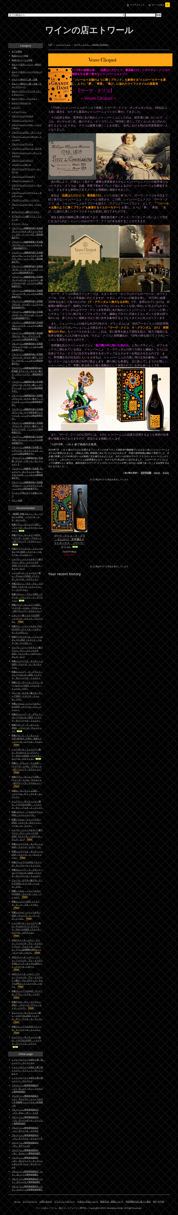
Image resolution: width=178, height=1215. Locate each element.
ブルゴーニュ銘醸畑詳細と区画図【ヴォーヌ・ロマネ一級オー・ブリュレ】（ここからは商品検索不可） (27, 400)
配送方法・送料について (111, 1201)
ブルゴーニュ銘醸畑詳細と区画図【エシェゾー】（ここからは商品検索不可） (27, 325)
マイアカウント (137, 4)
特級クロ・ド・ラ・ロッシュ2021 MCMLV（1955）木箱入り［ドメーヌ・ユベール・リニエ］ (27, 740)
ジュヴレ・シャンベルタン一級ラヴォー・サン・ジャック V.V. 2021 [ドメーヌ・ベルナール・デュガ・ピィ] (27, 652)
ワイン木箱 (17, 500)
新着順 (166, 472)
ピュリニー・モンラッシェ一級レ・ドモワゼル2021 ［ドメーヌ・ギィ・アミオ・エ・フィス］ (27, 804)
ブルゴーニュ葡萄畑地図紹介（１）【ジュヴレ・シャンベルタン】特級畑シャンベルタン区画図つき (27, 1100)
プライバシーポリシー (64, 1201)
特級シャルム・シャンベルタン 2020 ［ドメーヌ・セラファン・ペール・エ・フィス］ (27, 822)
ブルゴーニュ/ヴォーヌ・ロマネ (27, 148)
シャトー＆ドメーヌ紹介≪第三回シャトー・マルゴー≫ (27, 1079)
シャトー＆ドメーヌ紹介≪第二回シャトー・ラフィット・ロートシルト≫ (27, 1070)
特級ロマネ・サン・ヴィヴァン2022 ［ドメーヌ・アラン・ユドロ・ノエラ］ (27, 1005)
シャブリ (16, 107)
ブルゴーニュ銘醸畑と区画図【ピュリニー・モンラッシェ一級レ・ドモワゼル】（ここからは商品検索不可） (27, 473)
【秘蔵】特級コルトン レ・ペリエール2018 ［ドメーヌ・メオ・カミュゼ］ (27, 516)
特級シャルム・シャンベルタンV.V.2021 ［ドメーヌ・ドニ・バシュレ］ (26, 706)
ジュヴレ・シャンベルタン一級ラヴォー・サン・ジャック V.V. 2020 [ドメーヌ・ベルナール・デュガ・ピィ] (27, 564)
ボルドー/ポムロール (21, 103)
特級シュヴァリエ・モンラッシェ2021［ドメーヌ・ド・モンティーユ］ (27, 854)
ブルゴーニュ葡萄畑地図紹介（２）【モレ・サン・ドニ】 (25, 1111)
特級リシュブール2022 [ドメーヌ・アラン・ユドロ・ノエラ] (27, 994)
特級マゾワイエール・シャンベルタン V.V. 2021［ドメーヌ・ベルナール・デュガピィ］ (27, 639)
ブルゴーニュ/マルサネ (22, 116)
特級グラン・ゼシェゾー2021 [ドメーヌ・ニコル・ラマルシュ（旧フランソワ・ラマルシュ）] (27, 781)
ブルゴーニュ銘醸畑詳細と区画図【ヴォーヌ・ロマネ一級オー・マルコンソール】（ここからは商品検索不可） (27, 427)
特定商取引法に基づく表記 (138, 1201)
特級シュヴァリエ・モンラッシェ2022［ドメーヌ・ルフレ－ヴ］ (27, 845)
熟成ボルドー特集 (20, 55)
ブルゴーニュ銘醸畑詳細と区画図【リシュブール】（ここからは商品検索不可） (27, 346)
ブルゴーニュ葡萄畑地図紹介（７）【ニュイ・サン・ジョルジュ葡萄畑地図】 (27, 1088)
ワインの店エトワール (89, 30)
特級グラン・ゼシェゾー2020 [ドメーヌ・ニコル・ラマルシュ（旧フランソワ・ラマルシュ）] (27, 607)
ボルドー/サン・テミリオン (24, 98)
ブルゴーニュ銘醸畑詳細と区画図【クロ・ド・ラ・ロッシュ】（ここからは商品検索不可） (27, 269)
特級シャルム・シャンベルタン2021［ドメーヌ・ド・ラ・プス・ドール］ (26, 915)
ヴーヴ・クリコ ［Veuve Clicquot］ (91, 44)
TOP (50, 44)
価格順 (157, 472)
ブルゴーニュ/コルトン (22, 160)
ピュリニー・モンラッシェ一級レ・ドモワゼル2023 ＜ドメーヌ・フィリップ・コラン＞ (27, 1042)
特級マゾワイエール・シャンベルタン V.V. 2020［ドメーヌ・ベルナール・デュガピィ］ (27, 551)
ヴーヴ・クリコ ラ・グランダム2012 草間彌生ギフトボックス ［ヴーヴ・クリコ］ (69, 541)
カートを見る (161, 4)
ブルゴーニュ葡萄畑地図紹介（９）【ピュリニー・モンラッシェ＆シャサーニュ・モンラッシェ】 (27, 1162)
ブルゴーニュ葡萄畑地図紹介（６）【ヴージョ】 (25, 1144)
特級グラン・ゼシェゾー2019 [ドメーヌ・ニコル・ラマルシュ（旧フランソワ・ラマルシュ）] (27, 539)
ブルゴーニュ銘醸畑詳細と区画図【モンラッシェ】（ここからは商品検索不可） (27, 439)
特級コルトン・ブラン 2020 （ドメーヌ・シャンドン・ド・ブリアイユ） (27, 597)
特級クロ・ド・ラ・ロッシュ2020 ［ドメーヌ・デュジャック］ (27, 727)
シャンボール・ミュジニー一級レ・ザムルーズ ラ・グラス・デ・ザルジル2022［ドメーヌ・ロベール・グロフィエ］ (27, 754)
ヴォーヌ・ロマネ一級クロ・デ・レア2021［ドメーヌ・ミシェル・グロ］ (27, 696)
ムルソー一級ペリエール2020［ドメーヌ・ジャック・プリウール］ (27, 618)
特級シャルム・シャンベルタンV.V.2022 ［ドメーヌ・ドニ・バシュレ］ (26, 894)
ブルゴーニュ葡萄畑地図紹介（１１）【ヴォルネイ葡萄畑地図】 (27, 1180)
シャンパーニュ (63, 44)
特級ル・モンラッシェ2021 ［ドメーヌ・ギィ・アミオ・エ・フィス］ (27, 793)
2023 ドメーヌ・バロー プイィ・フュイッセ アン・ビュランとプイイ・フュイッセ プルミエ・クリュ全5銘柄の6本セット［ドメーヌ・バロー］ (27, 946)
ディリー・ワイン (20, 223)
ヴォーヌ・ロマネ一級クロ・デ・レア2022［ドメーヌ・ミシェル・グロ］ (27, 883)
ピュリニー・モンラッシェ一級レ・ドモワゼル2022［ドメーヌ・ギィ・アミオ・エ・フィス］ (27, 1017)
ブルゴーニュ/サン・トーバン (25, 200)
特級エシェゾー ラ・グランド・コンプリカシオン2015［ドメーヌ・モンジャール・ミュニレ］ (27, 717)
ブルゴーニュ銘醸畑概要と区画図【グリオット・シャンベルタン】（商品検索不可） (27, 245)
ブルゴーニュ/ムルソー (22, 180)
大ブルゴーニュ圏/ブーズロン (25, 211)
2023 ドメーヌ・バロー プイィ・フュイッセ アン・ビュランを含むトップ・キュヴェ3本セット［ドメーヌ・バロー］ (27, 963)
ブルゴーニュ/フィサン (22, 120)
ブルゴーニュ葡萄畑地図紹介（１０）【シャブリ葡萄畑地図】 (27, 1173)
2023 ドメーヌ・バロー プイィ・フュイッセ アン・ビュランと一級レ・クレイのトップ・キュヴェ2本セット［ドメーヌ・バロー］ (27, 980)
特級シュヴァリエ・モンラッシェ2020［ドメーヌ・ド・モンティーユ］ (27, 664)
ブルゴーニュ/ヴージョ (22, 144)
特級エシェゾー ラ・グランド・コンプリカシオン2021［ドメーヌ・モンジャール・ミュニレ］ (27, 674)
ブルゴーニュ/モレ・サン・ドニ (27, 132)
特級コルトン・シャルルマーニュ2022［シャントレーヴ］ (27, 813)
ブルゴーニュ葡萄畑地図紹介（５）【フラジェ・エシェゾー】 (27, 1137)
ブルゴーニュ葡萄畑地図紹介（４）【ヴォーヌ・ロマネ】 (25, 1129)
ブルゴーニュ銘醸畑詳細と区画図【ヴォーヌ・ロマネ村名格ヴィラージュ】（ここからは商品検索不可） (27, 414)
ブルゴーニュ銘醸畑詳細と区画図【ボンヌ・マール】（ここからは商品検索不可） (27, 304)
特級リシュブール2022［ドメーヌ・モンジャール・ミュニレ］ (27, 864)
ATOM (161, 1201)
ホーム (17, 1201)
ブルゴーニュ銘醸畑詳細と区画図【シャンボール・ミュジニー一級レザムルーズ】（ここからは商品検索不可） (27, 281)
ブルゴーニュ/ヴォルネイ (23, 176)
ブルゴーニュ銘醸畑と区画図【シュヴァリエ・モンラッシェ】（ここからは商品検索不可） (27, 450)
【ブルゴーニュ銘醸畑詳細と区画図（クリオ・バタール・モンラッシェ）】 (27, 461)
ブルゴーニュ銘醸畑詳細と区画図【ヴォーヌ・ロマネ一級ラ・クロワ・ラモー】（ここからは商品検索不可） (27, 359)
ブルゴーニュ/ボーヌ (21, 164)
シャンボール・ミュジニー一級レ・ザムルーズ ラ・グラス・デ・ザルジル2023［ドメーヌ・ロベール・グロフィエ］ (27, 929)
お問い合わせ (45, 1201)
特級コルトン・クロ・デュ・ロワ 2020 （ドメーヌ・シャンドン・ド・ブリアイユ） (27, 586)
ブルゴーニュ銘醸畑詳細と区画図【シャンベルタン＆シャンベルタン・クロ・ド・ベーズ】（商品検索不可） (27, 233)
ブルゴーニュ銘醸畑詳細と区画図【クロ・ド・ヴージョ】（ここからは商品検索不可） (27, 315)
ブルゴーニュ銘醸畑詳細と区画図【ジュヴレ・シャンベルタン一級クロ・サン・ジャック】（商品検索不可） (27, 257)
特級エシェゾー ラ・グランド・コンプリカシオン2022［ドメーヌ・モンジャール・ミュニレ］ (27, 872)
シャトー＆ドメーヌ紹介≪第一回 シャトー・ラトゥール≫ (28, 1061)
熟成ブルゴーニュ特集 (22, 60)
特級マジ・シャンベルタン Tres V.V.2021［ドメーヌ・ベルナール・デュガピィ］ (27, 629)
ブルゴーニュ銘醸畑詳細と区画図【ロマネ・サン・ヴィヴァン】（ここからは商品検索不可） (27, 336)
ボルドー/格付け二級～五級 (24, 79)
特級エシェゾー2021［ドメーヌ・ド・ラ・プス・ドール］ (25, 904)
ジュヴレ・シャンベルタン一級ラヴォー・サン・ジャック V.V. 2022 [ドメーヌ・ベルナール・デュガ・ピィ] (27, 834)
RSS (154, 1201)
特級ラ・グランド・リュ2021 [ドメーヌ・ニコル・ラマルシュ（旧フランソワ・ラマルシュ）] (27, 768)
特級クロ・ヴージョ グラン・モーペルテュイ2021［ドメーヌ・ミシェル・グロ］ (27, 685)
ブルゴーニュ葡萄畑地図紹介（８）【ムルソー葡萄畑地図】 (26, 1152)
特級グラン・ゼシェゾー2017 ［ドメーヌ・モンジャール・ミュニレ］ (27, 527)
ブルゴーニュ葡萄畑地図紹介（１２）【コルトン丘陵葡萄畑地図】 (27, 1188)
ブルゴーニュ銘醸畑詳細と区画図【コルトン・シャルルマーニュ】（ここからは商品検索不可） (27, 485)
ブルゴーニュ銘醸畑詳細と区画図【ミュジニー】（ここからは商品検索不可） (27, 293)
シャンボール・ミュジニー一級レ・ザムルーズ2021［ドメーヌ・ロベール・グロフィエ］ (26, 576)
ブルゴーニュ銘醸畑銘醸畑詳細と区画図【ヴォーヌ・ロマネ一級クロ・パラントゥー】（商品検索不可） (27, 373)
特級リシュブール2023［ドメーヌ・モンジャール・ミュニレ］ (27, 1029)
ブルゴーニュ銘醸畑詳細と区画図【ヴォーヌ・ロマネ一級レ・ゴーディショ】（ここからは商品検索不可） (27, 386)
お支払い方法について (87, 1201)
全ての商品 (17, 51)
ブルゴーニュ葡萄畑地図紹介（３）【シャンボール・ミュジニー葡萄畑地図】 (27, 1120)
